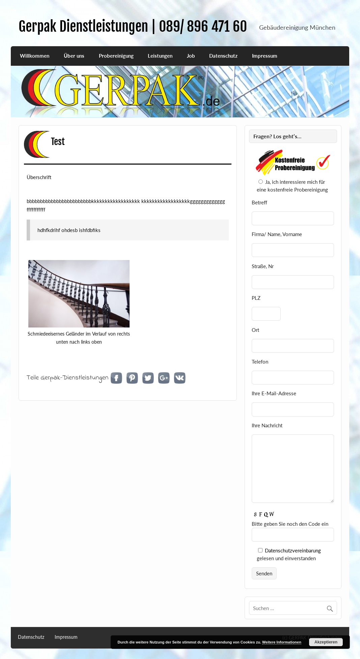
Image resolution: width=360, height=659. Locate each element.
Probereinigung (116, 56)
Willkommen (34, 56)
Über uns (74, 56)
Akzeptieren (325, 642)
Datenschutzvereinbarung (293, 550)
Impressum (264, 56)
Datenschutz (223, 56)
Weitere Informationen (281, 642)
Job (191, 56)
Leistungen (160, 56)
